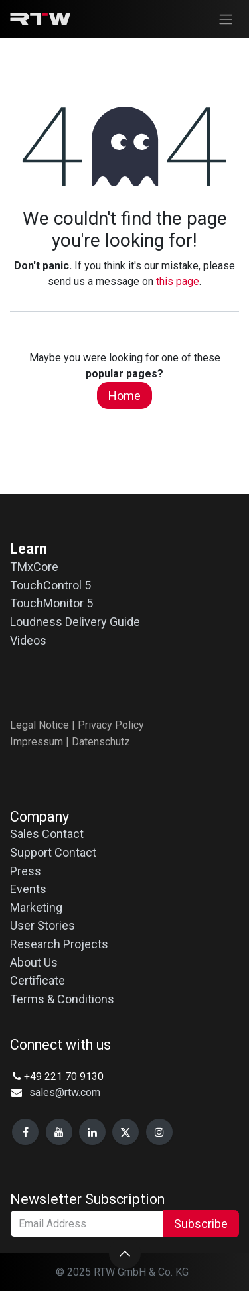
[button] (125, 1253)
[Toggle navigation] (225, 18)
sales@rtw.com (64, 1092)
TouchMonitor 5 (51, 603)
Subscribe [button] (201, 1224)
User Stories (42, 925)
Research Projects (59, 944)
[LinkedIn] (92, 1132)
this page (177, 281)
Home (124, 395)
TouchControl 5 (50, 585)
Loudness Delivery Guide (75, 622)
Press (25, 871)
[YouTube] (59, 1132)
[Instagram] (159, 1132)
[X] (125, 1132)
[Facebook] (25, 1132)
